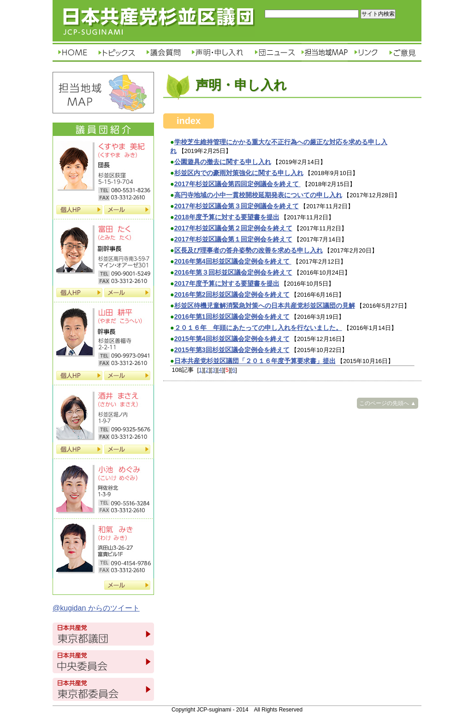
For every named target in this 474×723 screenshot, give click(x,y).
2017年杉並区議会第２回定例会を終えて (233, 228)
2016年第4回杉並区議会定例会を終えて (232, 261)
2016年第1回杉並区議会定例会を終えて (232, 316)
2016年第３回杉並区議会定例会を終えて (233, 272)
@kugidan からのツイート (96, 608)
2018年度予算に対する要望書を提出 (226, 217)
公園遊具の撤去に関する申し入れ (222, 161)
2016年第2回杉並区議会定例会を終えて (232, 294)
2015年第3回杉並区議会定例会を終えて (232, 349)
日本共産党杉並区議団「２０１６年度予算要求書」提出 (255, 360)
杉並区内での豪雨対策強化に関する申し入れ (238, 172)
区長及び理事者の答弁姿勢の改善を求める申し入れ (248, 250)
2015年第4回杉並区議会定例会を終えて (232, 338)
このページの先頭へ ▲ (387, 403)
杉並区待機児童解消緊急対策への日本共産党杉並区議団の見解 (264, 305)
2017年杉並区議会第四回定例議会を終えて (237, 184)
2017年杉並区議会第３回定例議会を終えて (236, 206)
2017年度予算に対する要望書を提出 (226, 283)
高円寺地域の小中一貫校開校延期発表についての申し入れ (258, 195)
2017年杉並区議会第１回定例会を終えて (233, 239)
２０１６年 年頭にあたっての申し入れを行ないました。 (258, 327)
